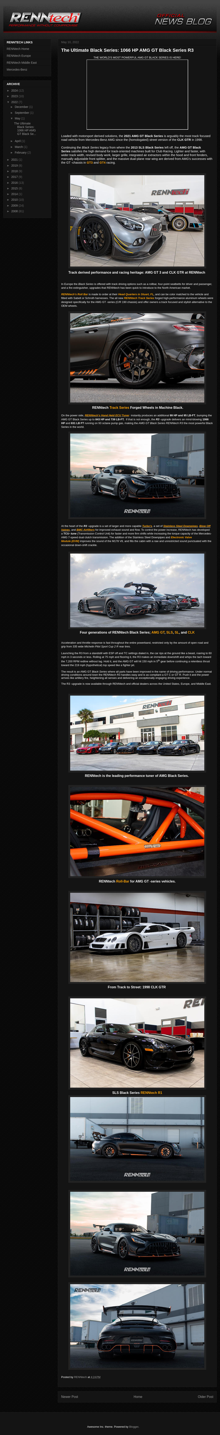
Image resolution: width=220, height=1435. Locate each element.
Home (138, 1397)
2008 (15, 211)
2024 (15, 90)
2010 (15, 199)
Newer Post (69, 1397)
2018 (15, 171)
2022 (15, 102)
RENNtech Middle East (22, 62)
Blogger (133, 1426)
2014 (15, 194)
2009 (15, 205)
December (22, 107)
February (21, 152)
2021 (15, 159)
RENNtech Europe (19, 55)
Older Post (205, 1397)
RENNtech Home (18, 48)
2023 (15, 96)
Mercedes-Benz (17, 69)
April (18, 141)
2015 (15, 188)
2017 (15, 177)
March (19, 147)
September (22, 112)
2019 (15, 165)
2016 (15, 182)
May (18, 118)
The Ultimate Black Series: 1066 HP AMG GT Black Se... (25, 129)
